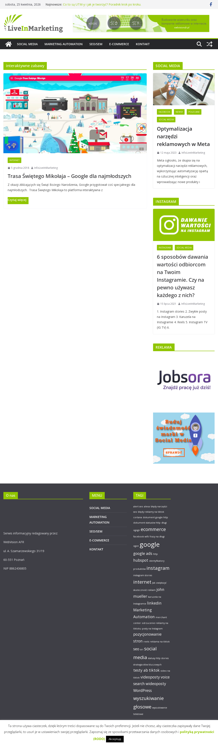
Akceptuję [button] (115, 739)
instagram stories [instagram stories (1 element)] (142, 575)
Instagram (165, 247)
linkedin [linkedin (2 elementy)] (154, 603)
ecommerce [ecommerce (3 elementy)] (153, 529)
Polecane (194, 111)
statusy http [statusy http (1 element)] (154, 658)
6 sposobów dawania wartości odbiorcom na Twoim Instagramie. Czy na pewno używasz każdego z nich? (182, 276)
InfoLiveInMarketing (46, 168)
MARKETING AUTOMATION (63, 44)
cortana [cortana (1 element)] (137, 517)
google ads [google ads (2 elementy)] (142, 553)
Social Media (166, 119)
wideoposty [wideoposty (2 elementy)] (156, 683)
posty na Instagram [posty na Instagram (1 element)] (152, 628)
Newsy (179, 111)
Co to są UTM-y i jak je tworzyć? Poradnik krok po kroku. (102, 4)
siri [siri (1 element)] (141, 649)
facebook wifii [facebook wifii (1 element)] (141, 536)
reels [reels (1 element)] (146, 641)
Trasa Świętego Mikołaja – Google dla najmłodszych (69, 175)
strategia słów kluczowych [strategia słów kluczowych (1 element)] (147, 664)
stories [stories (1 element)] (165, 658)
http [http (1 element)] (155, 554)
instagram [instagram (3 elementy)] (157, 568)
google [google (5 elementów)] (150, 544)
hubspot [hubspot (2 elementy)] (140, 560)
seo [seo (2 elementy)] (136, 648)
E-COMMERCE (119, 44)
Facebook (164, 111)
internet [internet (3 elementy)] (142, 582)
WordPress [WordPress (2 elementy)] (142, 690)
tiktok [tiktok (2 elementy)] (154, 670)
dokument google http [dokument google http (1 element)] (155, 517)
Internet (14, 160)
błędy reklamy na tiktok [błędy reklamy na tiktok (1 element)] (151, 511)
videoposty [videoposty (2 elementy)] (150, 677)
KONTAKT (143, 44)
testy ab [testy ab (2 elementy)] (140, 670)
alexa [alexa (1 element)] (147, 506)
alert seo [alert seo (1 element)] (138, 506)
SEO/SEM (95, 44)
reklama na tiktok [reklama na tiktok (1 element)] (160, 641)
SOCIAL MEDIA (27, 44)
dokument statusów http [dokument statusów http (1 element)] (147, 522)
